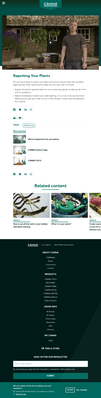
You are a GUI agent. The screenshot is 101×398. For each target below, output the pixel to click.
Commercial (50, 265)
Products (50, 274)
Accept (70, 390)
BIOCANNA (50, 283)
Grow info (50, 307)
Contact (50, 268)
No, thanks (82, 390)
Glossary (50, 330)
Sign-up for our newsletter (50, 357)
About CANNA (51, 253)
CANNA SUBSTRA (51, 293)
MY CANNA (50, 336)
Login (50, 340)
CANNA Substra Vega (37, 150)
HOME (33, 245)
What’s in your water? (61, 224)
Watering (29, 126)
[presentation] (84, 201)
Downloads (50, 322)
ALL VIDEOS (46, 245)
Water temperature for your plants (43, 139)
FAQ (50, 326)
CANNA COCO (34, 161)
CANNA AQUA (50, 290)
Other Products (50, 301)
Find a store (52, 349)
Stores (50, 261)
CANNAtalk (50, 257)
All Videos (50, 315)
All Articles (50, 312)
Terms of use (21, 394)
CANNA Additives (50, 297)
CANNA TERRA (50, 286)
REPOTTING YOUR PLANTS (63, 245)
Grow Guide (50, 319)
